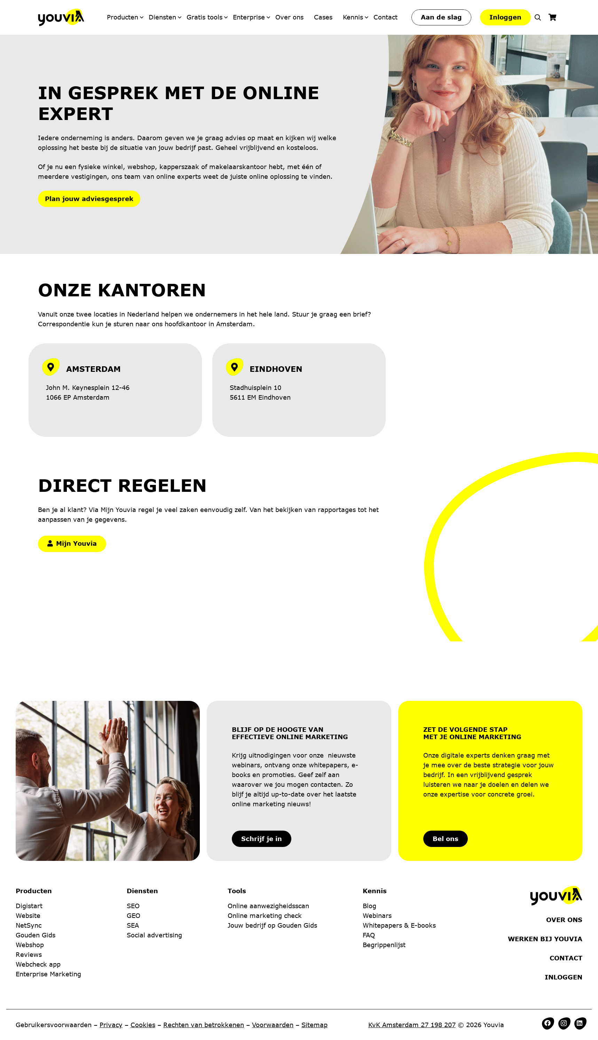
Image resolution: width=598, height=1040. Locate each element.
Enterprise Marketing (48, 943)
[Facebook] (547, 1023)
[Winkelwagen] (552, 17)
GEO (133, 885)
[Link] (115, 387)
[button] (538, 17)
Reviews (29, 924)
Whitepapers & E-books (399, 894)
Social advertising (154, 904)
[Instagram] (564, 1023)
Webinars (377, 885)
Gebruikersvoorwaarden (54, 1025)
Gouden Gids (35, 904)
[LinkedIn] (579, 1023)
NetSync (28, 894)
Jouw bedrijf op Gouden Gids (272, 894)
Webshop (30, 914)
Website (28, 885)
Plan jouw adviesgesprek (89, 198)
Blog (369, 875)
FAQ (369, 904)
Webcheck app (38, 933)
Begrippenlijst (384, 914)
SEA (133, 894)
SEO (133, 875)
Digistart (29, 875)
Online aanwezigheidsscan (268, 875)
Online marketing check (265, 885)
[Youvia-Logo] (61, 17)
